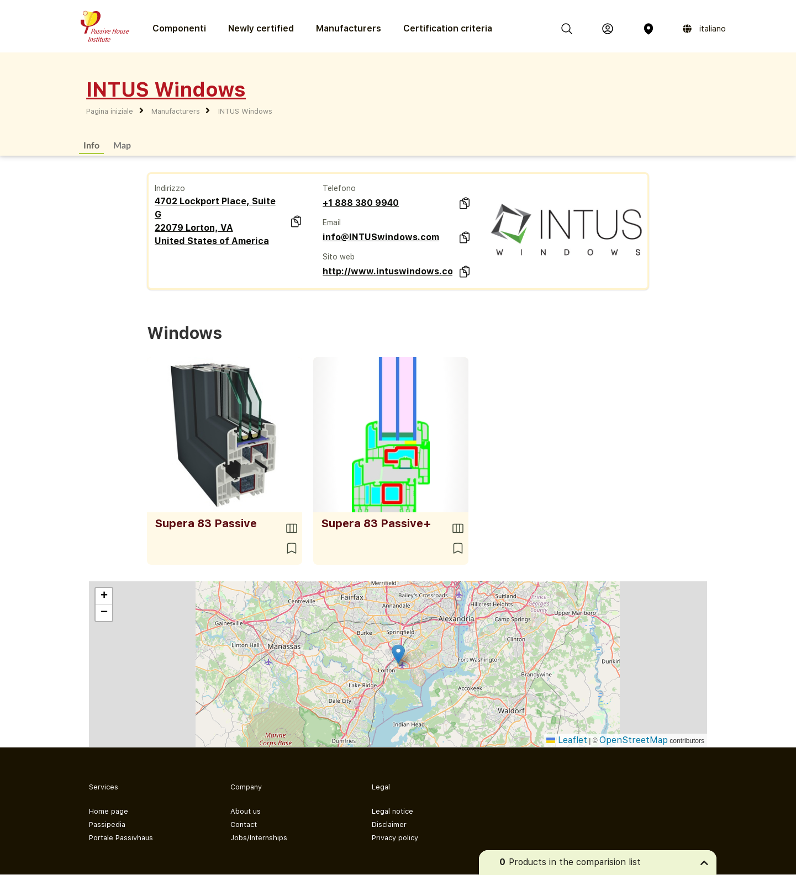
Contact (243, 824)
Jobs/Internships (258, 838)
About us (245, 811)
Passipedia (107, 824)
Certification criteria (447, 28)
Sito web (339, 256)
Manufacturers (348, 28)
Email (332, 222)
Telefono (339, 188)
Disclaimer (389, 824)
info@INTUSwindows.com (381, 237)
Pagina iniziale (109, 111)
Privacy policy (395, 838)
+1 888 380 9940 (361, 203)
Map (122, 145)
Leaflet (566, 740)
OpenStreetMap (633, 740)
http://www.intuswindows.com (387, 271)
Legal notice (392, 811)
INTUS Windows (245, 111)
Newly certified (261, 28)
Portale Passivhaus (121, 838)
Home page (108, 811)
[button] (398, 654)
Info (91, 145)
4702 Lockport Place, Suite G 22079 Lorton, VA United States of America (215, 221)
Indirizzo (170, 188)
